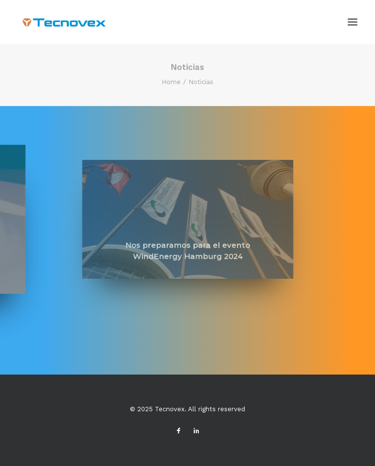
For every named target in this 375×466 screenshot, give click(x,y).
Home (171, 82)
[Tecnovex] (62, 22)
